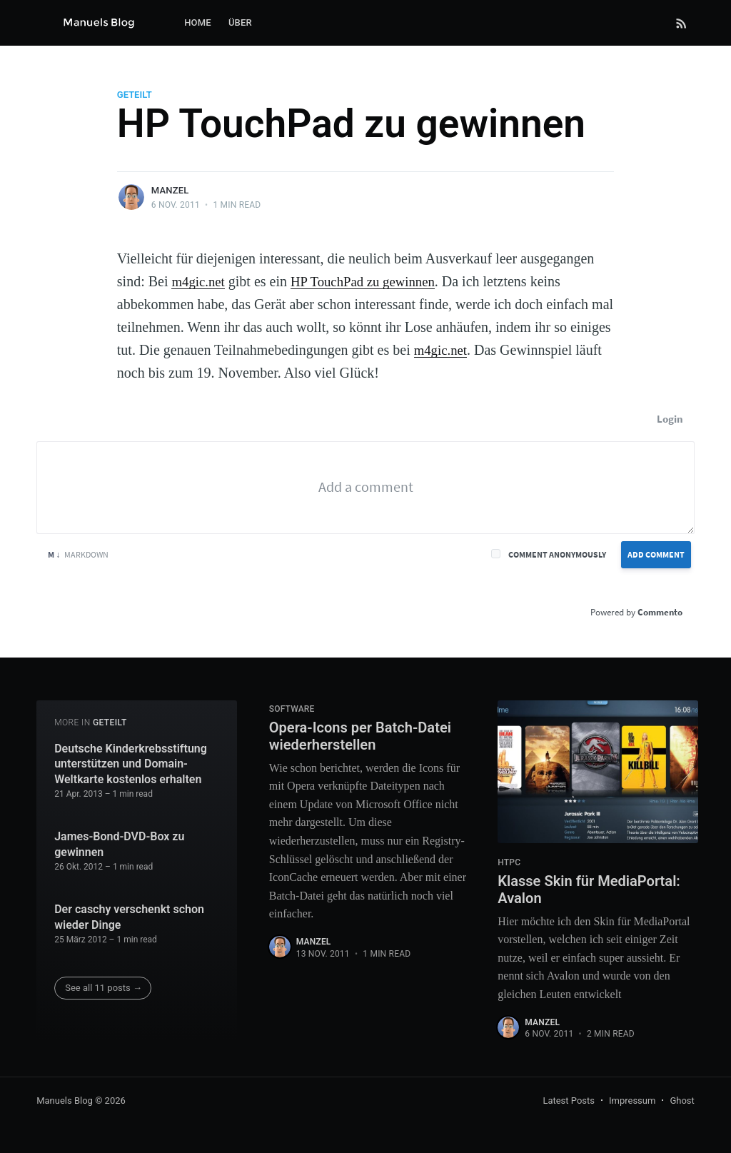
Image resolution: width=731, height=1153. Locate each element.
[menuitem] (198, 23)
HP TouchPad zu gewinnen (371, 281)
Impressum (632, 1101)
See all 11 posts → (103, 984)
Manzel (170, 190)
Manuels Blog (64, 1101)
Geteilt (134, 94)
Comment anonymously (557, 554)
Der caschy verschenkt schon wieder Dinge (129, 913)
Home (197, 22)
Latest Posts (569, 1101)
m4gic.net (199, 281)
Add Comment (656, 554)
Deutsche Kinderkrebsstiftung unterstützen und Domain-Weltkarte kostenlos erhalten (130, 759)
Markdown (78, 554)
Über (240, 22)
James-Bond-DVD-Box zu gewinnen (119, 840)
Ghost (682, 1101)
